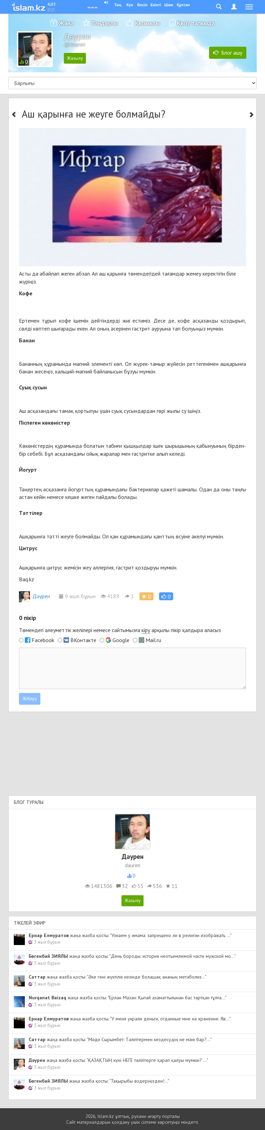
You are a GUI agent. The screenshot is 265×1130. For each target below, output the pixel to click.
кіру (145, 630)
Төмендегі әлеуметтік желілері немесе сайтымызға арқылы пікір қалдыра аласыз (120, 630)
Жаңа (66, 23)
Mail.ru (153, 640)
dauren (132, 865)
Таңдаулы (104, 23)
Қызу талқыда (196, 23)
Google (120, 640)
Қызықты (147, 23)
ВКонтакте (83, 640)
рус (51, 9)
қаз (52, 3)
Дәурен (34, 596)
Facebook (43, 640)
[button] (166, 596)
